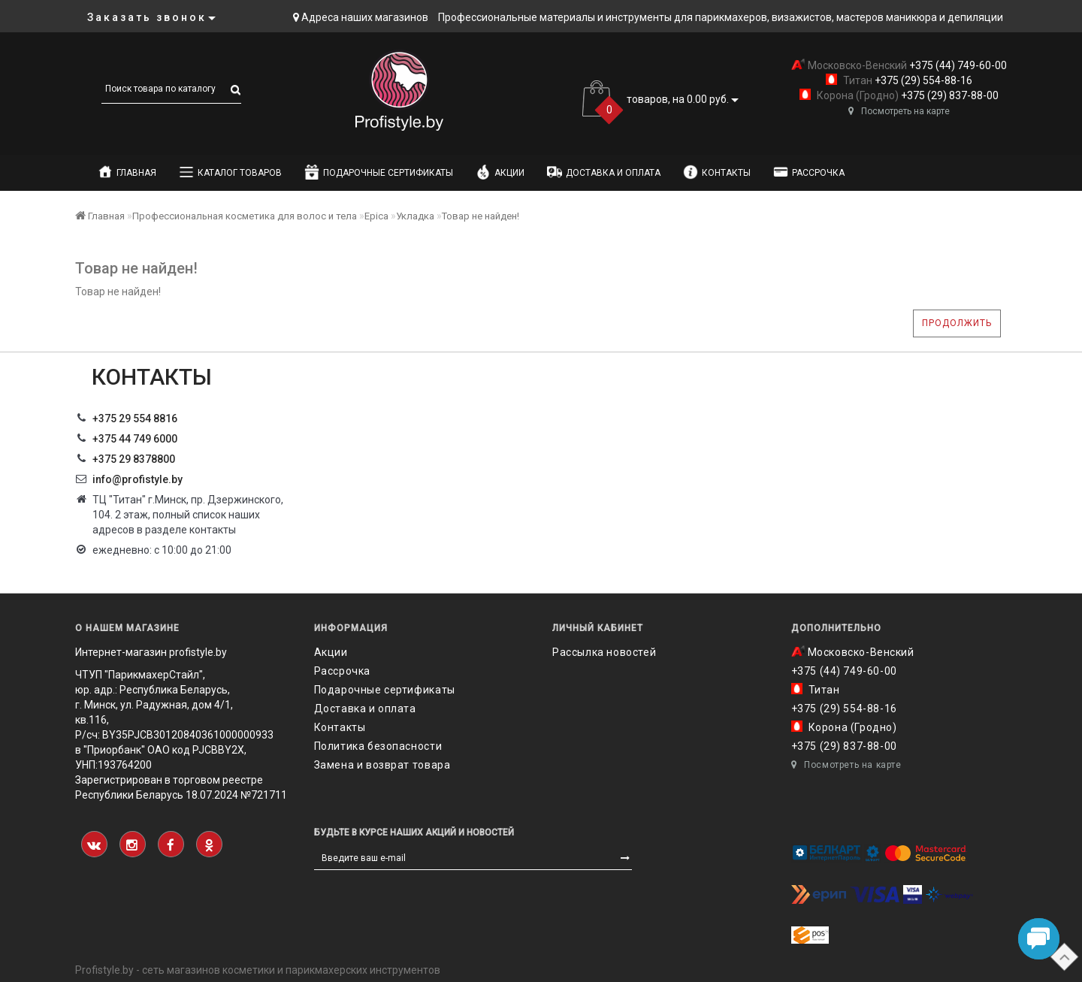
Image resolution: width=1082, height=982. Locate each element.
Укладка (415, 216)
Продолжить (957, 323)
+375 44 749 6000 (134, 439)
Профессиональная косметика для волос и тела (244, 216)
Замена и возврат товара (382, 765)
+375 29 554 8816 (134, 418)
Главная (127, 172)
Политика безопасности (378, 746)
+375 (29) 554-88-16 (922, 80)
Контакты (717, 172)
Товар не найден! (480, 216)
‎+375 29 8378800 (133, 459)
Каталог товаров (230, 172)
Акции (500, 172)
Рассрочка (809, 172)
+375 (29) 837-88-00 (949, 95)
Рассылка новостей (604, 652)
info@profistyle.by (137, 479)
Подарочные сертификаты (378, 172)
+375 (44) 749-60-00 (957, 65)
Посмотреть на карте (899, 111)
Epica (376, 216)
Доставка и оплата (603, 172)
